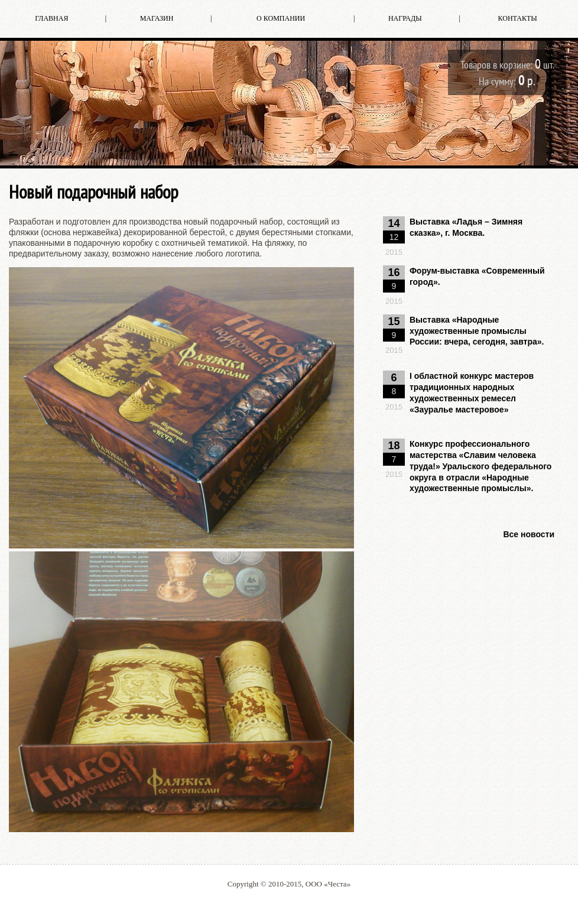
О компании (280, 18)
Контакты (517, 18)
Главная (51, 18)
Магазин (157, 18)
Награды (405, 18)
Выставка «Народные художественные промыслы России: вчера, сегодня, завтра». (477, 331)
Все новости (528, 534)
